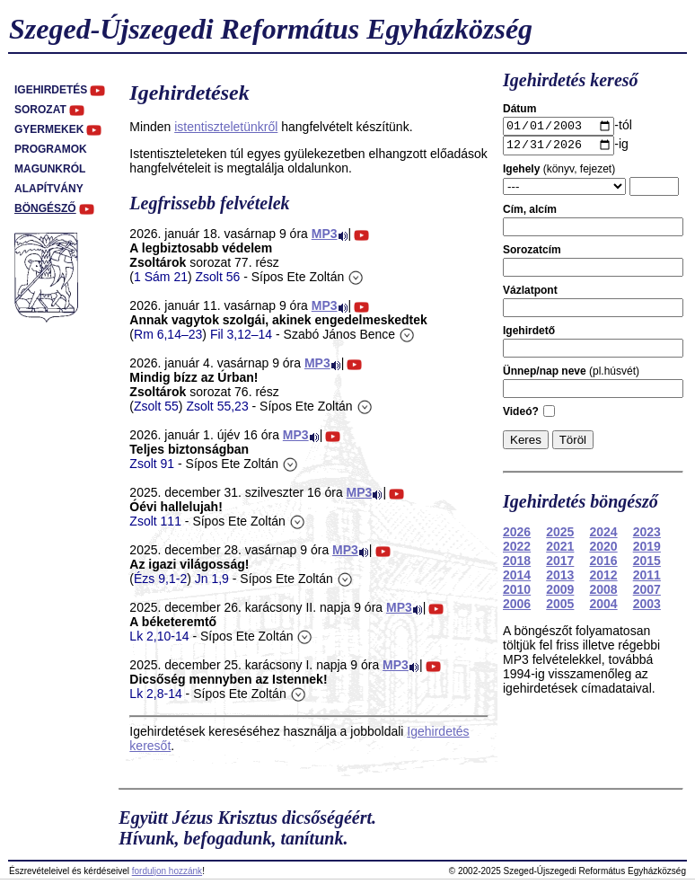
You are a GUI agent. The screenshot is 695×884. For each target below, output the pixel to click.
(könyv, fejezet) (559, 173)
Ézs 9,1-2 (160, 578)
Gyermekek (49, 129)
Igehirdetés (50, 90)
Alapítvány (49, 188)
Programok (50, 149)
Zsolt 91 (151, 463)
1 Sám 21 (161, 277)
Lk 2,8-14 (155, 693)
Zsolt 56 (218, 277)
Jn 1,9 (212, 578)
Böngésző (45, 208)
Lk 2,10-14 (159, 636)
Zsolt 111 (155, 521)
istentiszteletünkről (225, 126)
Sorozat (40, 109)
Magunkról (49, 169)
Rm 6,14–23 (168, 334)
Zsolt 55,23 (217, 406)
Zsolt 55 (156, 406)
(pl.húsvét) (571, 375)
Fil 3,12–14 (241, 334)
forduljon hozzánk (167, 871)
